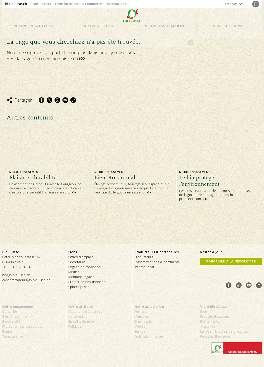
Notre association (164, 32)
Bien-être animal (15, 316)
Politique (75, 326)
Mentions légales (81, 277)
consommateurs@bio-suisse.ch (26, 280)
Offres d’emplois (81, 257)
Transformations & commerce (157, 262)
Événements (209, 321)
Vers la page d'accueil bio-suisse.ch (42, 59)
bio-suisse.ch (16, 4)
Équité (7, 331)
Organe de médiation (84, 267)
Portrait (140, 311)
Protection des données (86, 282)
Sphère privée (79, 287)
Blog (203, 311)
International (117, 4)
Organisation (144, 321)
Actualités (207, 326)
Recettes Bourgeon (215, 336)
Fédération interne (148, 336)
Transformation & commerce (78, 4)
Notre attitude (99, 32)
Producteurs (40, 4)
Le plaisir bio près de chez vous (224, 331)
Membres (141, 316)
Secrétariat (76, 262)
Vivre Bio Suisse (229, 32)
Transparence (12, 336)
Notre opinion (79, 316)
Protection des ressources (22, 326)
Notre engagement (34, 32)
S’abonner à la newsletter (231, 261)
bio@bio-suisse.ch (16, 275)
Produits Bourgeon (214, 316)
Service (139, 331)
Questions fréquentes (85, 311)
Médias (73, 272)
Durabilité (9, 311)
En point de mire (81, 321)
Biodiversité (11, 321)
